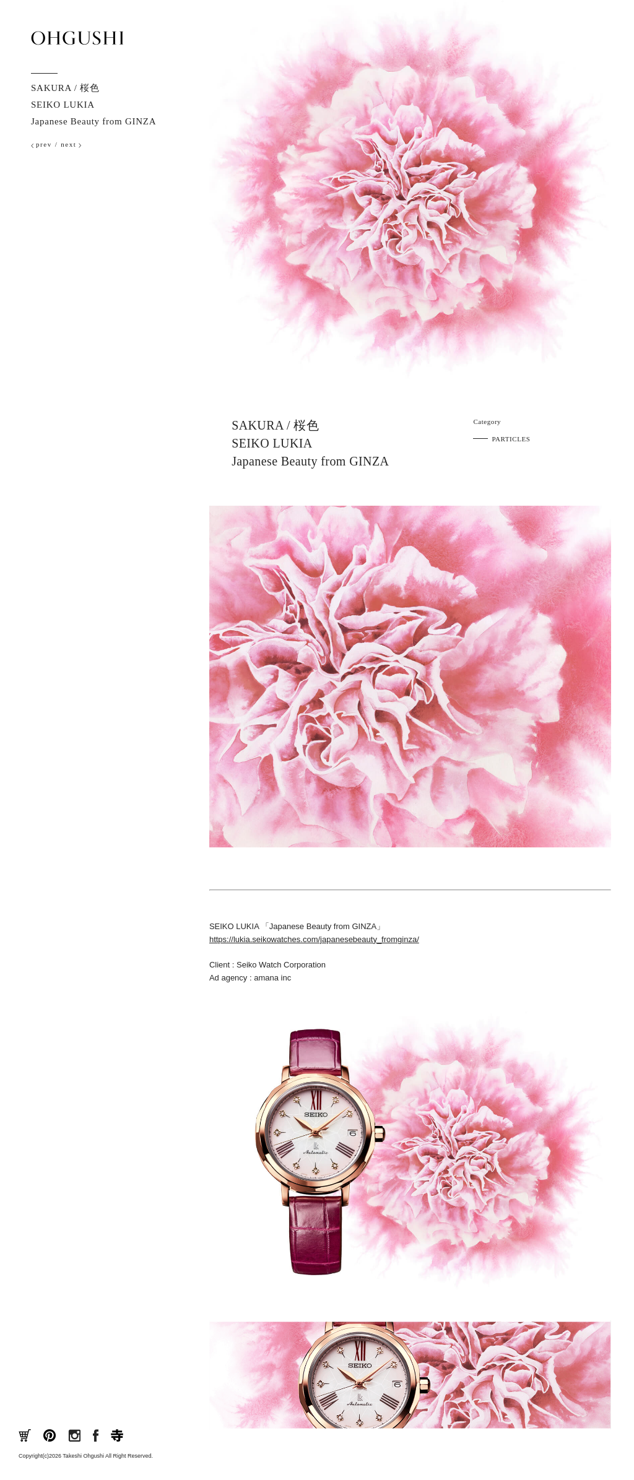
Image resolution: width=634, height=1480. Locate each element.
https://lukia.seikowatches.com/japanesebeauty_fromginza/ (314, 939)
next (68, 144)
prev (44, 144)
